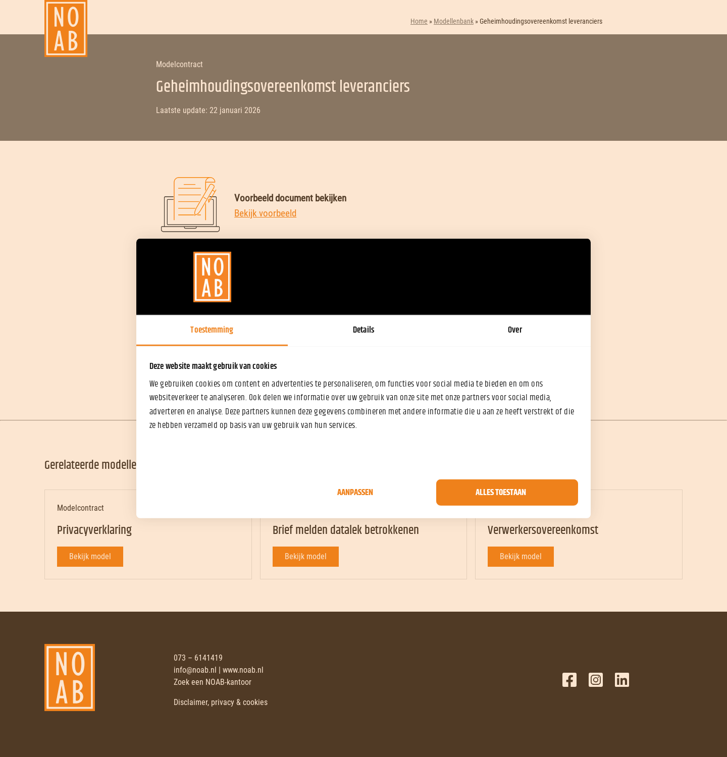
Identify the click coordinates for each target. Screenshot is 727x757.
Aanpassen (355, 492)
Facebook (569, 680)
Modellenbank (454, 21)
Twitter (596, 680)
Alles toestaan (501, 492)
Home (419, 21)
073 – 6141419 (198, 658)
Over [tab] (515, 330)
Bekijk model (90, 556)
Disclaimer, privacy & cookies (221, 702)
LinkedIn (622, 680)
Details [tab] (363, 330)
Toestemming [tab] (211, 330)
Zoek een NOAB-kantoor (212, 682)
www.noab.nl (243, 670)
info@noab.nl (195, 670)
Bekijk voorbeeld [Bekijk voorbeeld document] (265, 213)
